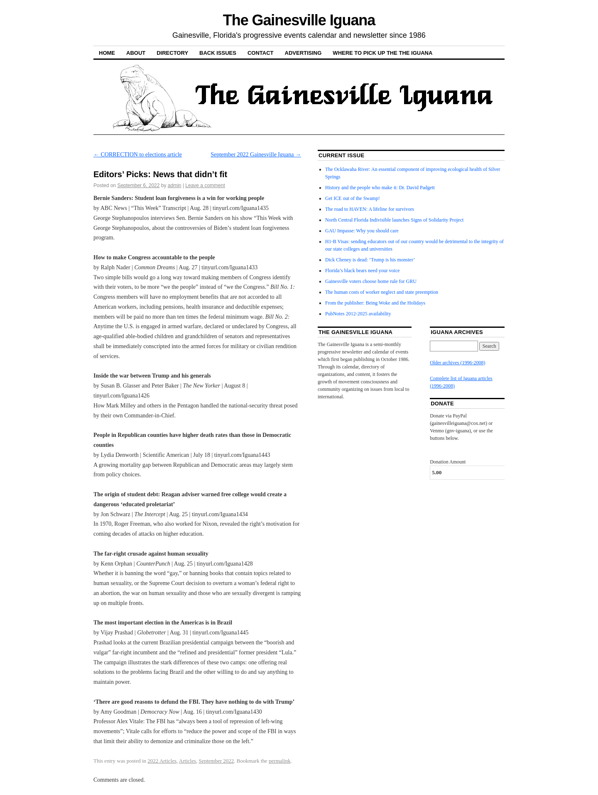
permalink (280, 761)
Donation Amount (448, 462)
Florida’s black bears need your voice (362, 270)
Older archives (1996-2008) (457, 363)
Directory (172, 53)
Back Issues (217, 53)
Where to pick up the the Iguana (382, 53)
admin (174, 185)
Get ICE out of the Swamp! (352, 198)
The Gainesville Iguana (299, 20)
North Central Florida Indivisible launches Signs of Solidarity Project (394, 220)
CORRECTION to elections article (137, 154)
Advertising (303, 53)
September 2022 (216, 761)
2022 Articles (161, 761)
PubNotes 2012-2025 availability (358, 314)
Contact (261, 53)
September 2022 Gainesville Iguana (256, 154)
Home (107, 53)
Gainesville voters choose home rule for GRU (371, 281)
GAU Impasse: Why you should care (362, 231)
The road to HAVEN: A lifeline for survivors (369, 209)
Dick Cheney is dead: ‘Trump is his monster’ (370, 260)
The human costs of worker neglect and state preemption (381, 292)
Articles (187, 761)
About (135, 53)
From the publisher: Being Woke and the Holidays (375, 303)
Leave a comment (205, 185)
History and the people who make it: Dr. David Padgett (380, 187)
